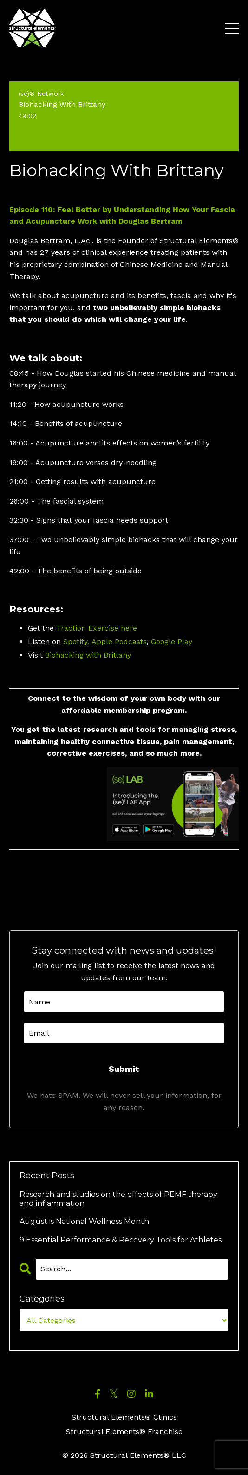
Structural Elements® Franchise (124, 1431)
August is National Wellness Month (84, 1221)
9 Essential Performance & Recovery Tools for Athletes (121, 1240)
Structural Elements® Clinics (124, 1417)
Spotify (75, 641)
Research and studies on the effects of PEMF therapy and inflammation (118, 1199)
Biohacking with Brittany (88, 655)
